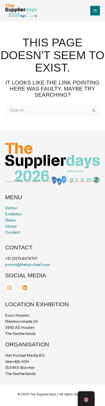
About (11, 226)
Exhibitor (13, 214)
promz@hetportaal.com (27, 264)
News (10, 220)
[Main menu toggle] (95, 10)
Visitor (11, 208)
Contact (12, 232)
